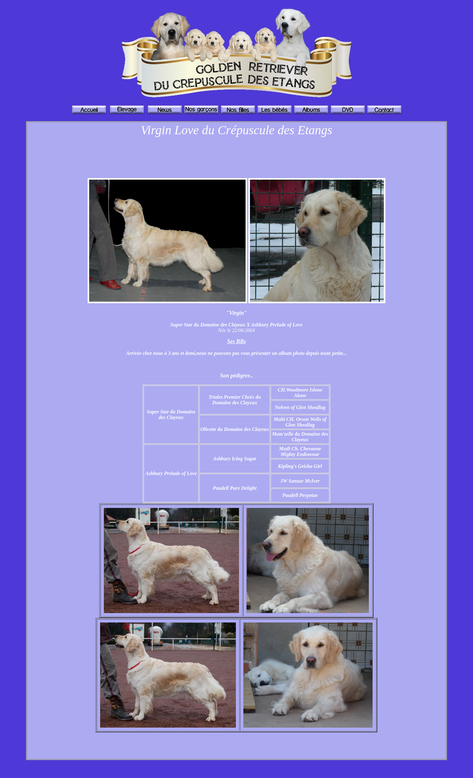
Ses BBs (236, 341)
